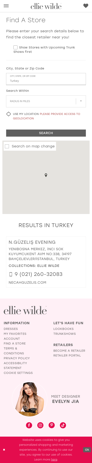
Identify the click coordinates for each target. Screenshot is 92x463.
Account (12, 338)
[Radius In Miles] (46, 101)
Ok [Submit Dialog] (87, 449)
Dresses (11, 329)
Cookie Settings (18, 373)
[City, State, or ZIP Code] (46, 79)
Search (46, 133)
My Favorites (15, 333)
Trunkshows (64, 333)
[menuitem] (6, 6)
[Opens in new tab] (27, 282)
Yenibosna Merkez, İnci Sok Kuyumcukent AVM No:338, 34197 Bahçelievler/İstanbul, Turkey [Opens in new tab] (40, 254)
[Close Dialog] (4, 450)
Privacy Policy (17, 358)
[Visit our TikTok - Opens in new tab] (63, 425)
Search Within (17, 90)
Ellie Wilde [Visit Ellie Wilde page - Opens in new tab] (48, 266)
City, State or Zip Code (25, 68)
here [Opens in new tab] (54, 459)
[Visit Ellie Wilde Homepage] (25, 310)
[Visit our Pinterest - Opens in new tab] (51, 425)
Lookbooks (63, 329)
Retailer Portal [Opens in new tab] (67, 355)
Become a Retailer (69, 350)
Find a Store (15, 343)
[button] (6, 6)
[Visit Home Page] (46, 6)
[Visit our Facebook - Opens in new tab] (29, 425)
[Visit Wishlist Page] (85, 5)
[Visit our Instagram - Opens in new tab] (40, 425)
